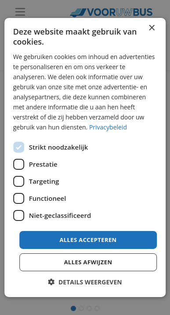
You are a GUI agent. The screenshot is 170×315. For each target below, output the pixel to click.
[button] (85, 282)
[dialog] (85, 157)
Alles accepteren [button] (87, 239)
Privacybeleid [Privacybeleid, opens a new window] (108, 127)
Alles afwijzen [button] (88, 262)
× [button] (151, 28)
